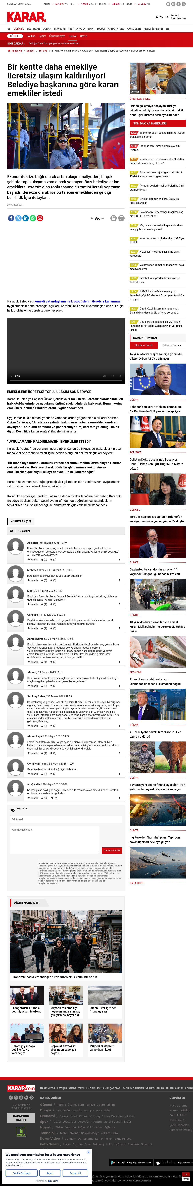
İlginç (108, 1139)
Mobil (63, 1133)
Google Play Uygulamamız (134, 1162)
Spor (91, 28)
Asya (98, 1110)
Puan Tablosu (178, 1115)
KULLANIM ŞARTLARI (109, 1088)
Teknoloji (47, 1133)
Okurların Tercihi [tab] (143, 345)
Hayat (101, 28)
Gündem (70, 1139)
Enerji (96, 1116)
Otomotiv (85, 1116)
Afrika (107, 1110)
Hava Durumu (178, 1106)
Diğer (127, 1122)
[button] (92, 218)
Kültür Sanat (95, 1127)
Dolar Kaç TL (178, 1120)
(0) (45, 559)
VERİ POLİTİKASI (155, 1088)
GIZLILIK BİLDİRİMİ (133, 1088)
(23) (45, 798)
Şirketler (129, 1116)
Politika (30, 36)
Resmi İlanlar (153, 28)
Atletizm (96, 1122)
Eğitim (42, 36)
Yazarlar (33, 28)
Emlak (73, 1116)
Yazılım (105, 1133)
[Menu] (166, 28)
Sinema (88, 1139)
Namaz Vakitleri (180, 1110)
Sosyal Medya (90, 1133)
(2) (56, 798)
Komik (99, 1139)
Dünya (46, 28)
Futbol (57, 1122)
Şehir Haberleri (179, 1125)
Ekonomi (60, 28)
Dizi (80, 1139)
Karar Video (116, 28)
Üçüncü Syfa (76, 1105)
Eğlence (110, 1127)
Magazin (70, 1127)
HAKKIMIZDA (47, 1088)
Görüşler (134, 28)
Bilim (115, 1133)
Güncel (19, 28)
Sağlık (81, 1127)
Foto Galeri (49, 1144)
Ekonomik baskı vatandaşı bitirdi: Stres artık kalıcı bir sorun (63, 43)
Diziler (59, 1127)
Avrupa (89, 1110)
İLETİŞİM (62, 1088)
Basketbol (69, 1122)
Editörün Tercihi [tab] (172, 345)
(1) (45, 604)
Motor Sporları (112, 1122)
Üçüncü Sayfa (57, 36)
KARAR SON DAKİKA (21, 1118)
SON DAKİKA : (16, 43)
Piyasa (63, 1116)
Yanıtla (34, 559)
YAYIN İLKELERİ (86, 1088)
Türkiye (72, 36)
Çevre (83, 36)
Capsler (78, 1144)
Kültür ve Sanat (116, 1144)
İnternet (74, 1133)
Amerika (76, 1110)
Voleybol (83, 1122)
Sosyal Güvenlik (112, 1116)
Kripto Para (76, 28)
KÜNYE (73, 1088)
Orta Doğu (63, 1110)
